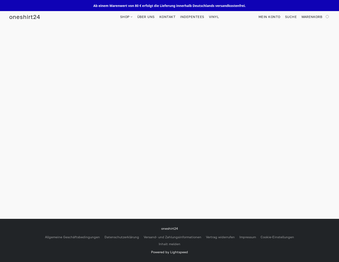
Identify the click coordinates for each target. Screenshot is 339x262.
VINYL (214, 17)
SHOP (126, 17)
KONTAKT (167, 17)
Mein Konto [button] (269, 17)
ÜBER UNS (146, 17)
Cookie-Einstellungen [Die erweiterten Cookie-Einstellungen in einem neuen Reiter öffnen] (277, 237)
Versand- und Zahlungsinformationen (172, 237)
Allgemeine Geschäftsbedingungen (72, 237)
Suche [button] (291, 17)
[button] (24, 16)
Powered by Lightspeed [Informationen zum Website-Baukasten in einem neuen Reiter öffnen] (169, 252)
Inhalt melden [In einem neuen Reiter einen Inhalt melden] (169, 244)
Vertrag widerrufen (220, 237)
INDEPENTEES (192, 17)
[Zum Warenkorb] (315, 17)
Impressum (247, 237)
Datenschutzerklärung (121, 237)
